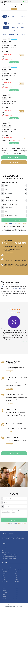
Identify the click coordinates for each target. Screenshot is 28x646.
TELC (14, 30)
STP (16, 575)
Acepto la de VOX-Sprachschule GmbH (15, 223)
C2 (22, 23)
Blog (3, 575)
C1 (19, 23)
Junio (4, 16)
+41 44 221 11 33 (6, 549)
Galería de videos (18, 569)
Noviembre (17, 19)
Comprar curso (14, 62)
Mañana (5, 34)
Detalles (21, 55)
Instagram (5, 581)
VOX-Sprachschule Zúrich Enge (9, 556)
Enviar (14, 520)
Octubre (10, 19)
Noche (23, 34)
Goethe (22, 27)
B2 (15, 23)
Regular (6, 27)
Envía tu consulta (14, 157)
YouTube (17, 581)
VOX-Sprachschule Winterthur (9, 558)
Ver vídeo (9, 371)
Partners (4, 577)
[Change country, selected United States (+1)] (6, 215)
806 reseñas (14, 312)
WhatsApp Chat (6, 550)
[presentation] (2, 332)
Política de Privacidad (12, 223)
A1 (5, 23)
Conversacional (14, 27)
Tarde (17, 34)
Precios (3, 565)
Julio (9, 16)
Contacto (14, 9)
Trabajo (16, 571)
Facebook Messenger (7, 552)
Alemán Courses (17, 288)
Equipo (16, 567)
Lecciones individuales (14, 162)
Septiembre (21, 16)
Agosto (14, 16)
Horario (16, 573)
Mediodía (11, 34)
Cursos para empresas (7, 569)
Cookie (16, 579)
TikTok (4, 579)
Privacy (16, 577)
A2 (9, 23)
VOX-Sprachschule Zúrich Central (9, 554)
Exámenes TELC (5, 571)
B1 (12, 23)
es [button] (10, 1)
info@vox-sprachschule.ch (8, 547)
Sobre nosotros (18, 565)
